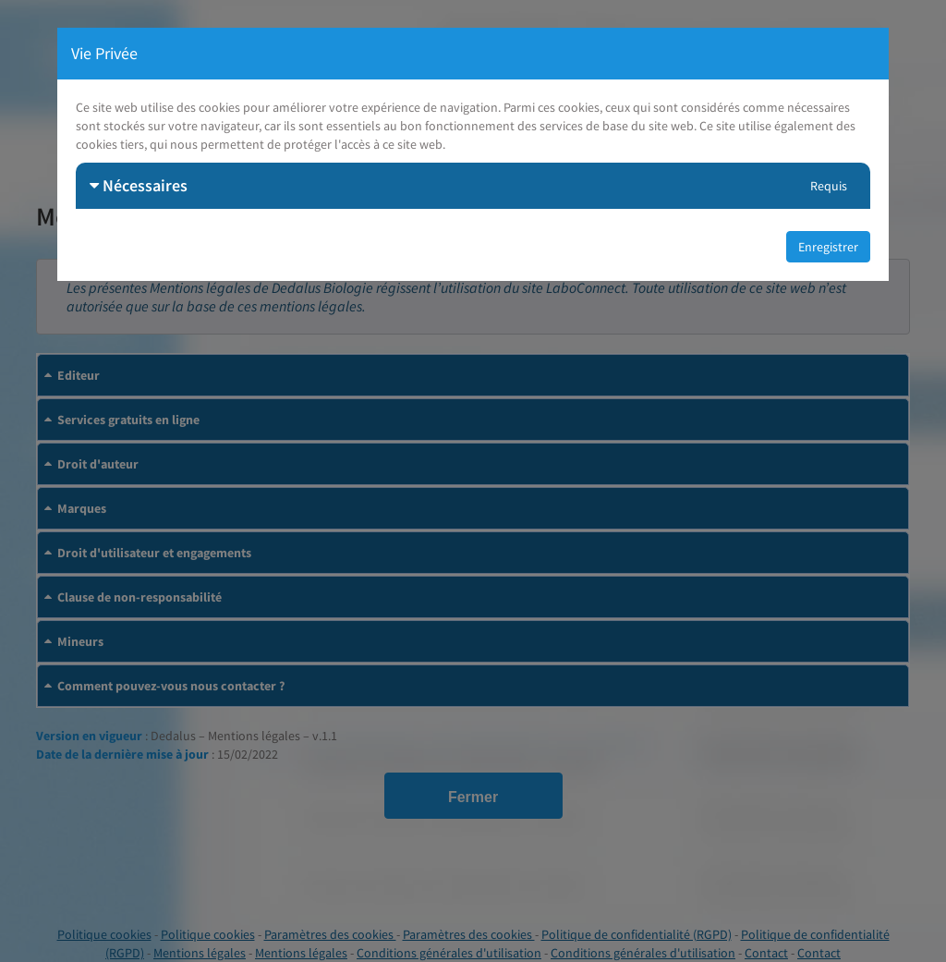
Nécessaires (139, 185)
